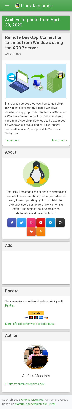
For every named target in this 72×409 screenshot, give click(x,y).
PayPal (9, 305)
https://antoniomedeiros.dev (24, 384)
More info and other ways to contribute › (30, 323)
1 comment (12, 140)
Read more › (59, 140)
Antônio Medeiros (32, 399)
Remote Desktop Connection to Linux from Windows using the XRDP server (34, 43)
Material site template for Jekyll (35, 404)
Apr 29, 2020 (13, 54)
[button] (11, 222)
